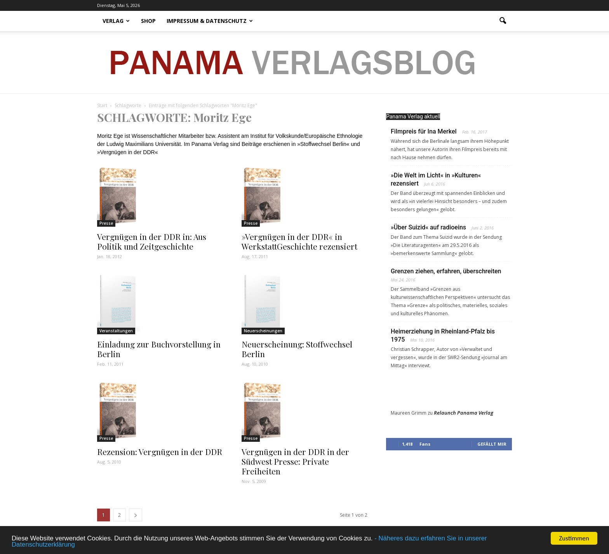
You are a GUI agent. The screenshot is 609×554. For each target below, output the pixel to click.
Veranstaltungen (116, 330)
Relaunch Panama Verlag (463, 412)
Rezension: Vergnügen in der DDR (159, 451)
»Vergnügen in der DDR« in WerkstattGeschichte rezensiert (299, 241)
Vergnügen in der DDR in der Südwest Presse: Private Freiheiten (295, 461)
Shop (148, 20)
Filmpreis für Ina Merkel (424, 131)
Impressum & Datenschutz (210, 20)
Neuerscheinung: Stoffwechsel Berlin (297, 349)
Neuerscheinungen (263, 330)
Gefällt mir (491, 444)
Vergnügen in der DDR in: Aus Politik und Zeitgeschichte (151, 241)
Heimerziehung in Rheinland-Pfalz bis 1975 (443, 335)
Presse (106, 223)
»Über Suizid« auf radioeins (428, 227)
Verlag (116, 20)
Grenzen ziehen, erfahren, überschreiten (446, 271)
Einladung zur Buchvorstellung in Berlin (159, 349)
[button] (502, 21)
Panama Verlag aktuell (413, 116)
